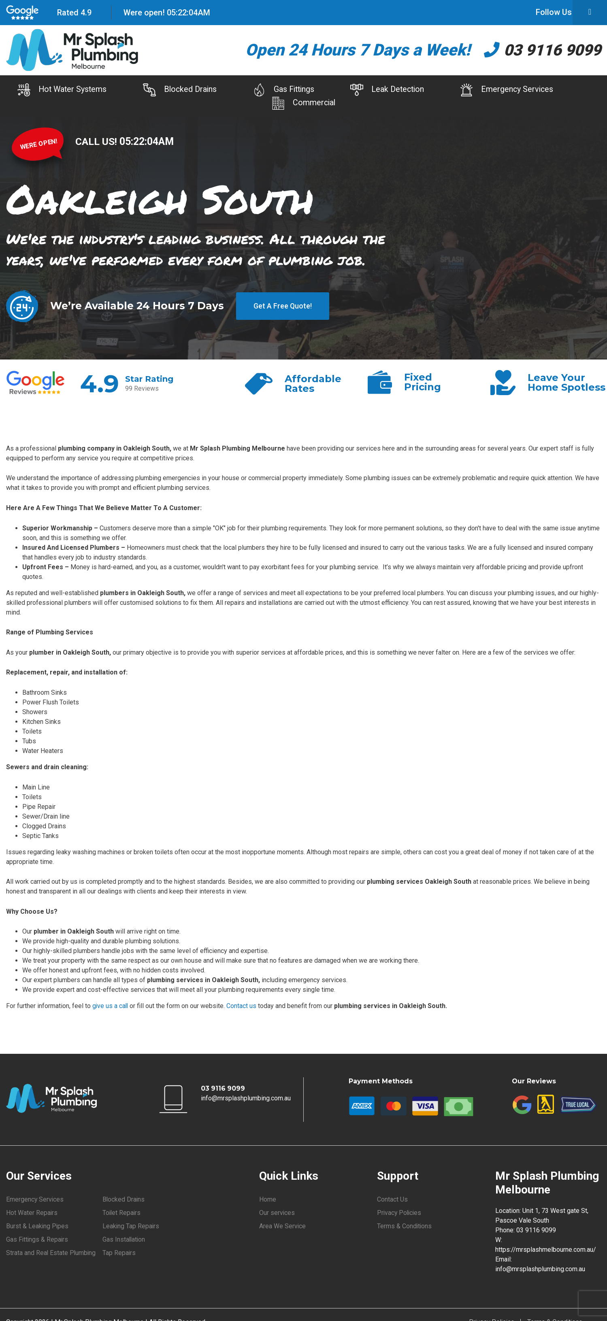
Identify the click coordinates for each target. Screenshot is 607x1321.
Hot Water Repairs (32, 1213)
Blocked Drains (174, 90)
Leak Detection (390, 90)
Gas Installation (124, 1240)
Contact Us (392, 1199)
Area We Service (282, 1226)
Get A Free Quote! (282, 306)
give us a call (110, 1006)
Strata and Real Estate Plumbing (51, 1253)
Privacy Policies (400, 1213)
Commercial (303, 103)
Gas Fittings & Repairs (37, 1240)
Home (267, 1199)
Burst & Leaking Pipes (37, 1226)
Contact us (243, 1006)
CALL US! (97, 141)
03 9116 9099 (540, 50)
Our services (277, 1213)
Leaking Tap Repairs (131, 1226)
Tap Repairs (119, 1253)
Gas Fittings (282, 90)
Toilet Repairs (122, 1213)
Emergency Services (514, 90)
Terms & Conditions (404, 1226)
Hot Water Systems (52, 90)
